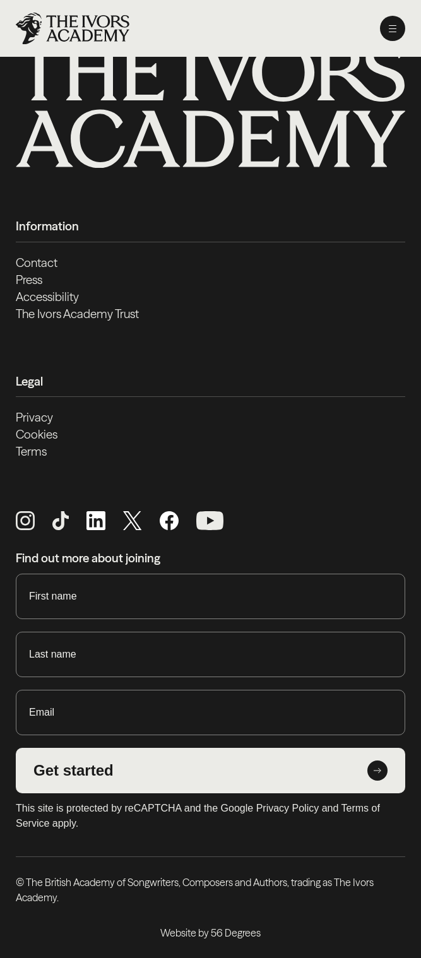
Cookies (36, 434)
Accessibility (47, 297)
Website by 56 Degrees (210, 932)
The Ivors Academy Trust (77, 314)
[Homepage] (72, 28)
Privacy (34, 417)
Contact (36, 263)
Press (29, 280)
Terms (31, 451)
